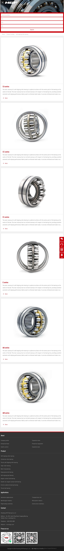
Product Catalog (10, 34)
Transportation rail (36, 497)
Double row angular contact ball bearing (11, 482)
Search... (54, 2)
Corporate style (36, 447)
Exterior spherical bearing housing (9, 485)
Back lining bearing (5, 469)
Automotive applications (7, 497)
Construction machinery (38, 504)
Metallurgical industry (6, 500)
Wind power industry (37, 500)
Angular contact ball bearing (8, 478)
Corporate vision (36, 440)
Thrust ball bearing (5, 488)
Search (32, 30)
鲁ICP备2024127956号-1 (38, 548)
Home (3, 34)
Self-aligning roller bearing (22, 34)
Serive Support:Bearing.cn (50, 548)
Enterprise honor (5, 444)
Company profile (5, 440)
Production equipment (37, 444)
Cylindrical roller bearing (7, 459)
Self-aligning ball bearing (7, 475)
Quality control (4, 447)
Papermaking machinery (7, 504)
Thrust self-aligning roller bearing (9, 462)
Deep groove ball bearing (7, 472)
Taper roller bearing (5, 466)
